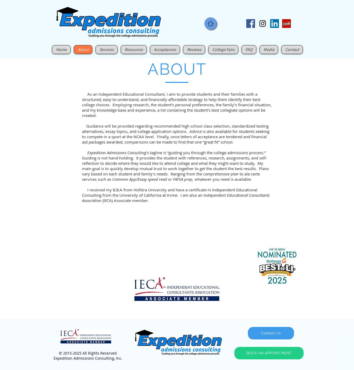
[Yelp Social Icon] (286, 23)
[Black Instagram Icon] (262, 23)
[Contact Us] (271, 333)
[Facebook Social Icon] (250, 23)
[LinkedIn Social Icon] (274, 23)
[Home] (210, 23)
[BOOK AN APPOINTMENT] (269, 353)
